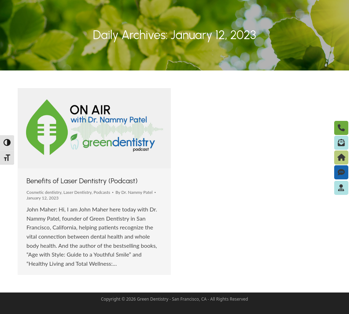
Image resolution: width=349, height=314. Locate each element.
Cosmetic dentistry (43, 192)
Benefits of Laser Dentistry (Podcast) (82, 181)
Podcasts (102, 192)
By (133, 192)
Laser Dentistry (78, 192)
